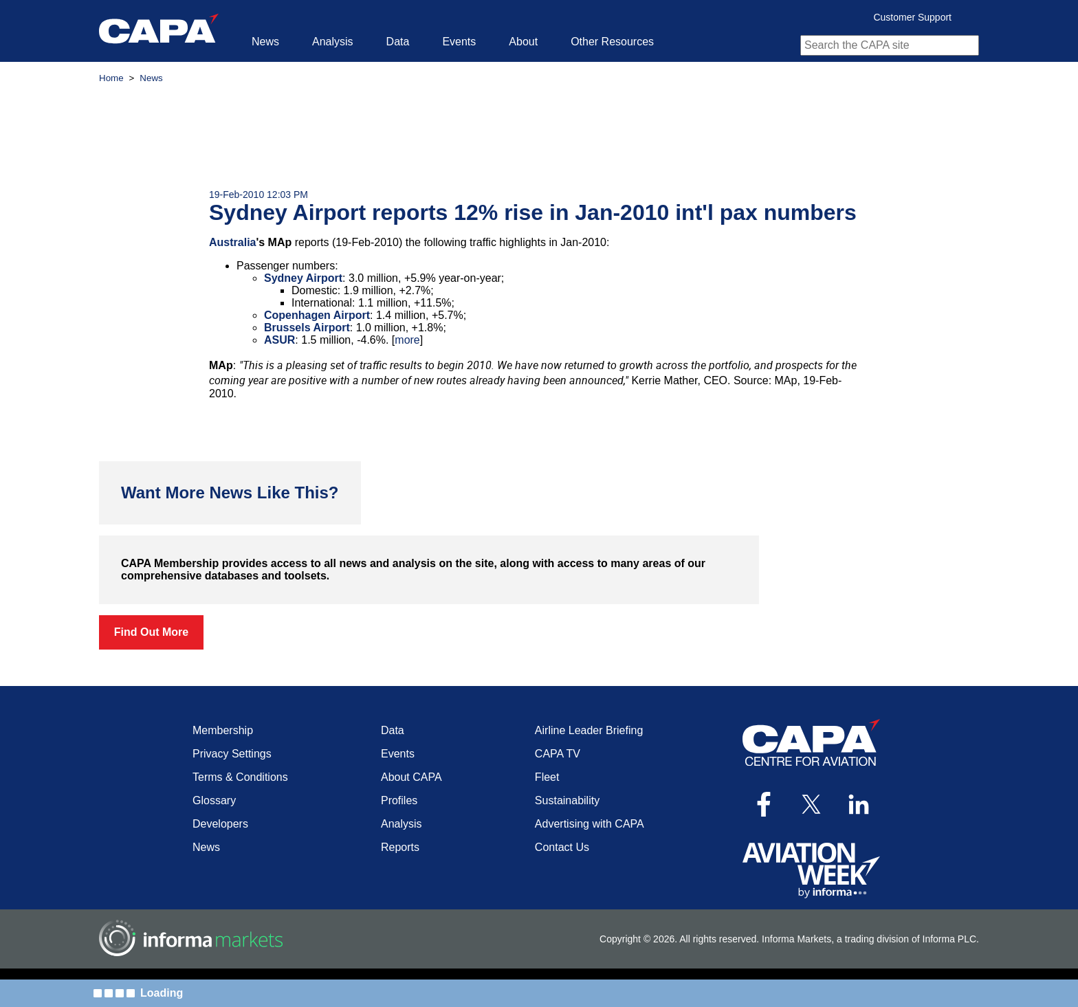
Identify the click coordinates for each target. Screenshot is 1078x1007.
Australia (232, 242)
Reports (400, 847)
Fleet (547, 777)
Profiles (399, 800)
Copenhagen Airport (317, 315)
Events (459, 41)
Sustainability (567, 800)
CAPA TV (557, 754)
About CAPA (411, 777)
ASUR (279, 340)
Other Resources (612, 41)
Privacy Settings (232, 754)
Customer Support (912, 17)
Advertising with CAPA (589, 824)
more (407, 340)
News (265, 41)
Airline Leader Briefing (589, 730)
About (523, 41)
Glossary (214, 800)
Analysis (332, 41)
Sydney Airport (303, 278)
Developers (220, 824)
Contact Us (562, 847)
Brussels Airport (307, 327)
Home (111, 78)
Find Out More (151, 632)
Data (398, 41)
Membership (222, 730)
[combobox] (889, 45)
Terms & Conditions (240, 777)
